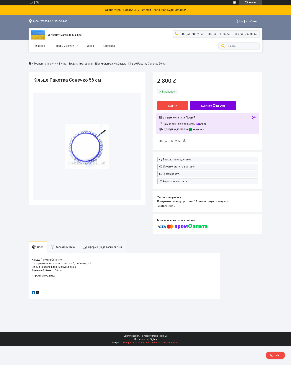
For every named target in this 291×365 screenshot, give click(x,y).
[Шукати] (223, 46)
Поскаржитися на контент (135, 342)
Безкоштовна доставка (177, 159)
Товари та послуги (45, 63)
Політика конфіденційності (165, 342)
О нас (90, 45)
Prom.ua (163, 336)
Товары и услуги (64, 45)
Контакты (109, 45)
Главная (40, 45)
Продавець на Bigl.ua (145, 339)
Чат (275, 355)
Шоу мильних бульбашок (110, 63)
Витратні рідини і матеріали (76, 63)
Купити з (213, 105)
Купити (172, 105)
